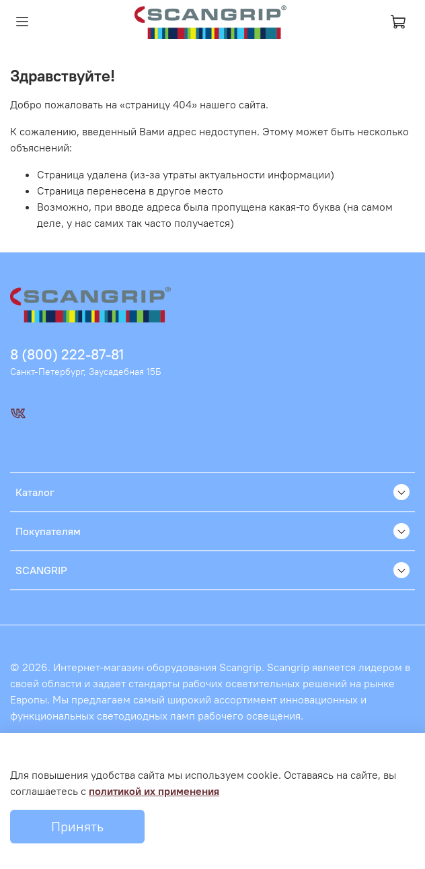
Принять (77, 826)
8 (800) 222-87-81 (67, 354)
